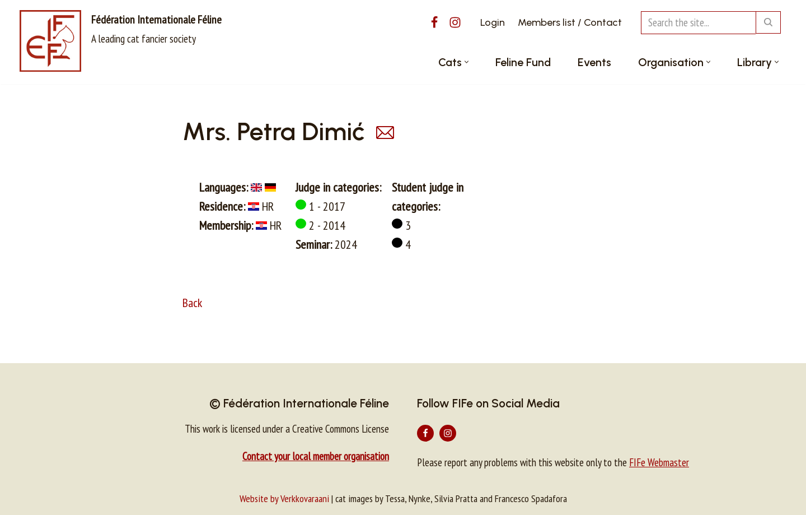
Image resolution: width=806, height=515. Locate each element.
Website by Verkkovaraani (284, 498)
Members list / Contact (570, 22)
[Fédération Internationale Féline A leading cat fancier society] (121, 41)
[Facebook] (434, 22)
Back (192, 302)
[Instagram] (455, 22)
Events (594, 62)
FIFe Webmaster (659, 462)
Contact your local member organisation (315, 456)
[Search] (698, 22)
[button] (466, 62)
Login (492, 22)
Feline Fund (523, 62)
